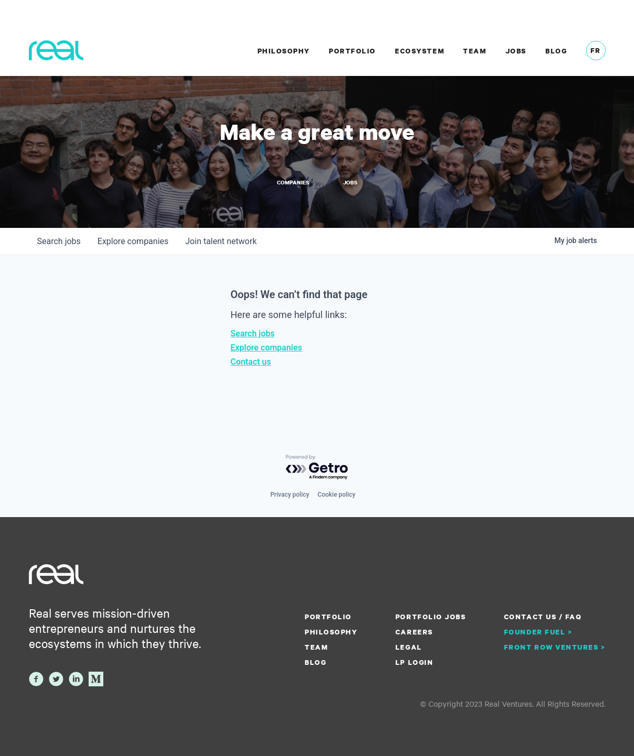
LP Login (414, 662)
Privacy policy (289, 494)
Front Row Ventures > (555, 647)
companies (133, 241)
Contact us (251, 362)
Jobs (516, 51)
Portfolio (352, 51)
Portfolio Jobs (430, 616)
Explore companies (266, 348)
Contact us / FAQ (543, 616)
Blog (556, 51)
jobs (59, 241)
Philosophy (283, 51)
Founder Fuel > (538, 632)
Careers (414, 632)
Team (474, 51)
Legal (408, 647)
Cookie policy (337, 494)
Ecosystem (419, 51)
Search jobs (253, 333)
